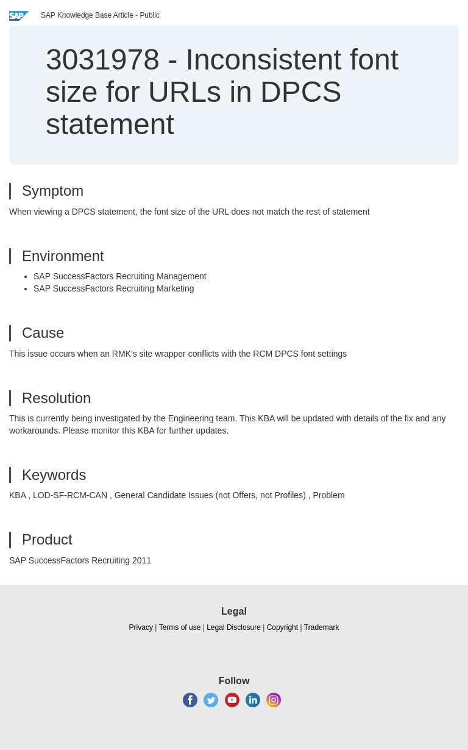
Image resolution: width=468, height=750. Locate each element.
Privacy (141, 627)
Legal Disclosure (234, 627)
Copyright (282, 627)
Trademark (321, 627)
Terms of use (180, 627)
